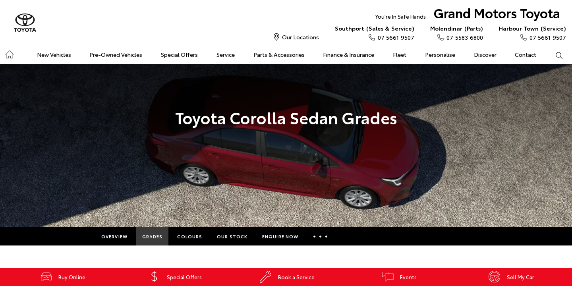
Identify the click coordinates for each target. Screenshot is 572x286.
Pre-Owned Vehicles (115, 54)
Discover (485, 54)
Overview (114, 236)
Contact (525, 54)
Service (225, 54)
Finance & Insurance (348, 54)
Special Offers (179, 54)
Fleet (399, 54)
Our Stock (232, 236)
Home (9, 53)
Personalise (440, 54)
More (320, 236)
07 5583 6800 (456, 32)
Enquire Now (280, 236)
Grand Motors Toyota (467, 14)
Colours (189, 236)
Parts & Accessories (279, 54)
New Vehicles (54, 54)
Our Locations (300, 37)
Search (554, 54)
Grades (152, 236)
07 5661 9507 (374, 32)
